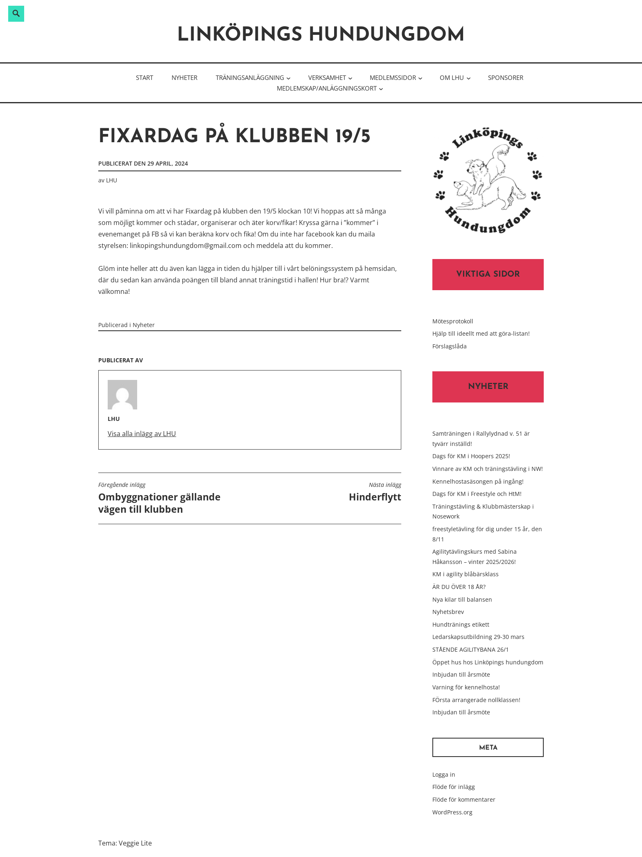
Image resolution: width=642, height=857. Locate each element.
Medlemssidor (393, 77)
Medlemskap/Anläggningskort (327, 88)
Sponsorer (505, 77)
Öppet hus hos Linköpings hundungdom (487, 662)
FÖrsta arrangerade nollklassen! (476, 700)
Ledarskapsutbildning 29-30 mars (478, 637)
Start (144, 77)
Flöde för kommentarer (463, 799)
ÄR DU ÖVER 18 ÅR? (459, 587)
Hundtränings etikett (460, 624)
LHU (111, 180)
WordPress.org (452, 812)
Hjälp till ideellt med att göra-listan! (481, 333)
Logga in (443, 774)
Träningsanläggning (250, 77)
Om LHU (452, 77)
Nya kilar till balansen (462, 599)
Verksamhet (327, 77)
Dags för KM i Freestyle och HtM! (477, 494)
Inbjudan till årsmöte (461, 674)
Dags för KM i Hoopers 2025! (471, 456)
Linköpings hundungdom (321, 35)
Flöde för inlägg (453, 787)
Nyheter (184, 77)
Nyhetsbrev (448, 612)
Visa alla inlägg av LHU (142, 433)
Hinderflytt (375, 492)
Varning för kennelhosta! (466, 687)
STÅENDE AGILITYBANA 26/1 (470, 649)
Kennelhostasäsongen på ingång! (478, 481)
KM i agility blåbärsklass (465, 574)
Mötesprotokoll (452, 321)
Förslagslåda (449, 346)
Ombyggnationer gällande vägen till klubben (172, 498)
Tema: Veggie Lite (125, 843)
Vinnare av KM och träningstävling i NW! (487, 469)
